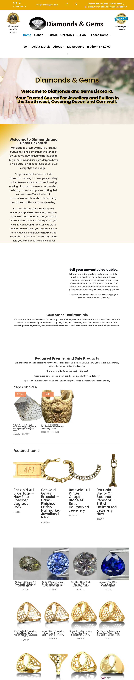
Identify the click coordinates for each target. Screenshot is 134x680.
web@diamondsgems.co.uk (47, 4)
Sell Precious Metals (36, 47)
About (57, 47)
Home (27, 35)
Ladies (53, 35)
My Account (75, 47)
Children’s (67, 35)
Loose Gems (99, 35)
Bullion (81, 35)
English (106, 677)
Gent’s (38, 35)
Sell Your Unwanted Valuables (94, 304)
